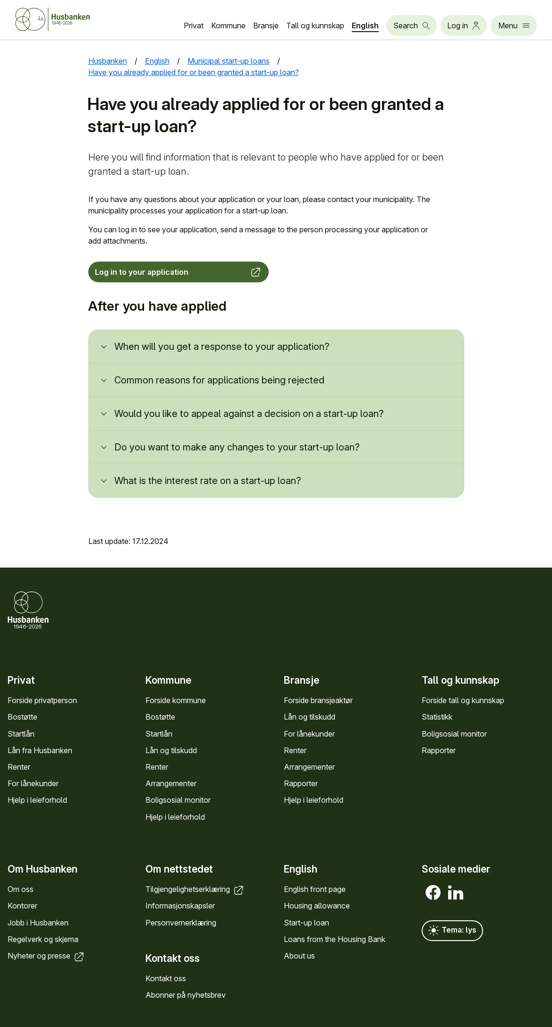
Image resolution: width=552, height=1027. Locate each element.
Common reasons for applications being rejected (219, 380)
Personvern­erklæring (180, 922)
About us (299, 955)
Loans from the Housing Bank (334, 938)
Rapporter (301, 783)
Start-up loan (306, 922)
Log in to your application (178, 272)
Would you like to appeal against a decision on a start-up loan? (249, 413)
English (365, 25)
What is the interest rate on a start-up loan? (207, 480)
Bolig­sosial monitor (178, 800)
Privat (194, 25)
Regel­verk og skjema (43, 938)
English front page (315, 889)
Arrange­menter (170, 783)
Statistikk (437, 716)
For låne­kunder (33, 783)
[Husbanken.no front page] (64, 19)
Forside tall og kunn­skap (463, 700)
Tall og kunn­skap (315, 25)
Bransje (266, 25)
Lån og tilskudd (171, 750)
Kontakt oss (165, 978)
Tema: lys (452, 930)
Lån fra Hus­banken (40, 750)
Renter (19, 767)
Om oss (21, 889)
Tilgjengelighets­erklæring (195, 889)
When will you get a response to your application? (222, 346)
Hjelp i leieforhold (37, 800)
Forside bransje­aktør (318, 700)
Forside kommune (175, 700)
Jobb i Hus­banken (38, 922)
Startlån (21, 733)
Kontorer (22, 905)
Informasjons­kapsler (180, 905)
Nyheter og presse (46, 955)
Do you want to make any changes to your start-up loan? (237, 447)
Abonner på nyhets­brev (185, 995)
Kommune (228, 25)
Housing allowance (317, 905)
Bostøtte (22, 716)
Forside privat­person (42, 700)
